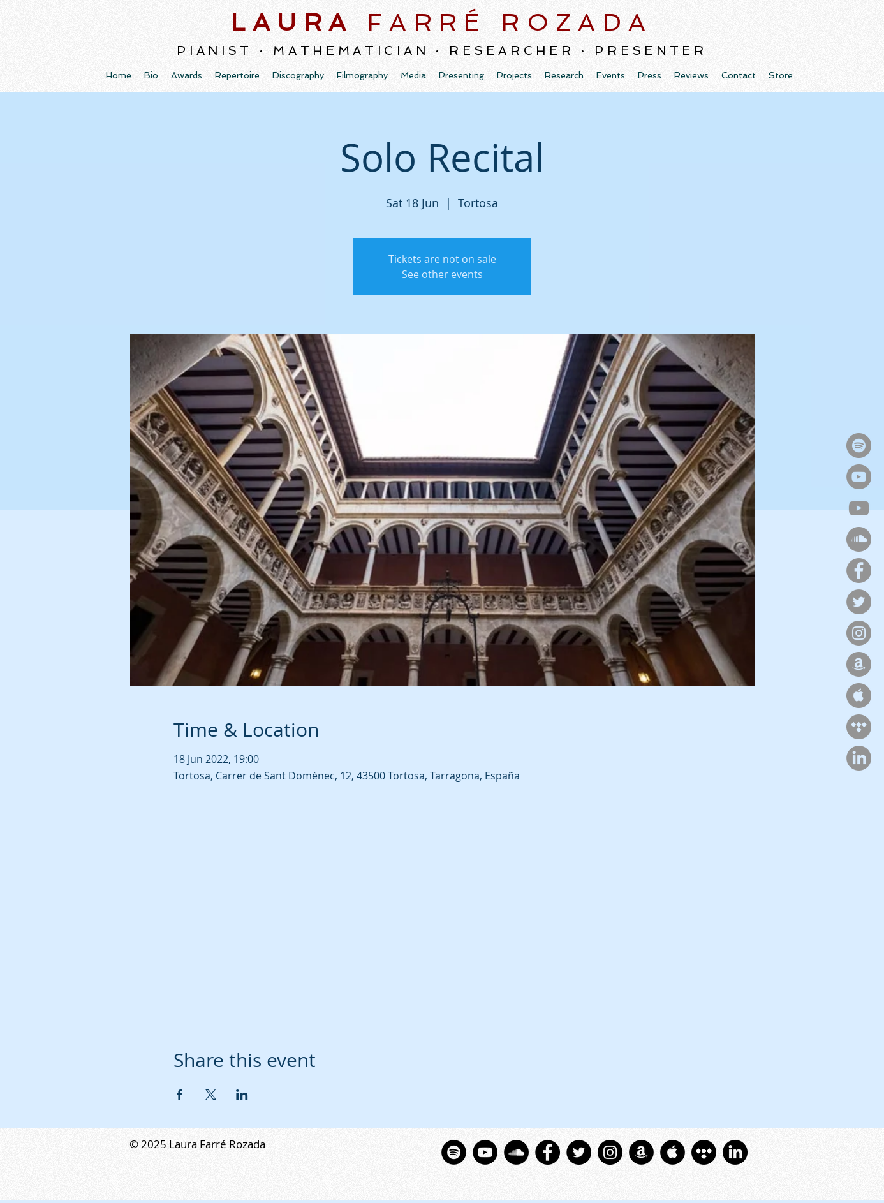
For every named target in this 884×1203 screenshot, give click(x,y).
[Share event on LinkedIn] (242, 1094)
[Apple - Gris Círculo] (858, 695)
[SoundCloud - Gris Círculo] (858, 539)
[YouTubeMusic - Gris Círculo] (858, 476)
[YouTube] (858, 508)
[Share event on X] (211, 1094)
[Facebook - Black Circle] (547, 1152)
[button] (298, 75)
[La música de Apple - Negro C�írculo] (672, 1152)
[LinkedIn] (858, 758)
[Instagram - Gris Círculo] (858, 633)
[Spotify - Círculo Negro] (453, 1152)
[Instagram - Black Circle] (610, 1152)
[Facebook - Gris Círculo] (858, 570)
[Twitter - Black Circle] (578, 1152)
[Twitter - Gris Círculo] (858, 601)
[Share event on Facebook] (179, 1094)
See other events (442, 274)
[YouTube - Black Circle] (485, 1152)
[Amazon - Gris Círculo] (858, 664)
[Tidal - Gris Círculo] (858, 726)
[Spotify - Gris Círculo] (858, 445)
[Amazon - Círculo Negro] (641, 1152)
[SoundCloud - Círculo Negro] (516, 1152)
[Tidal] (703, 1152)
